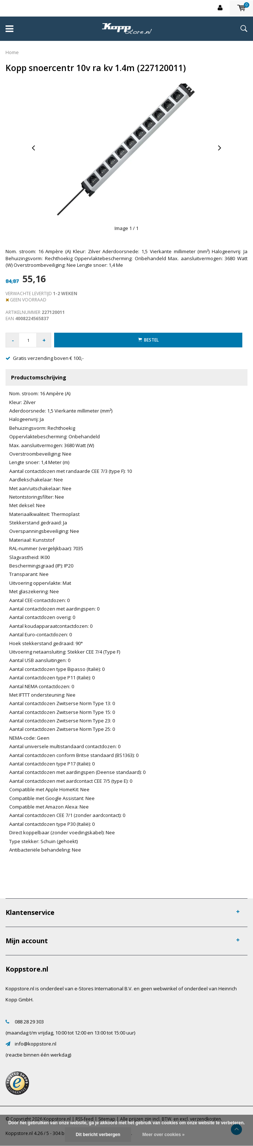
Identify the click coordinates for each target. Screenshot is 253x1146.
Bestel (148, 340)
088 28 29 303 (29, 1021)
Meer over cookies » (163, 1134)
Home (12, 52)
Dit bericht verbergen (98, 1134)
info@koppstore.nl (35, 1043)
